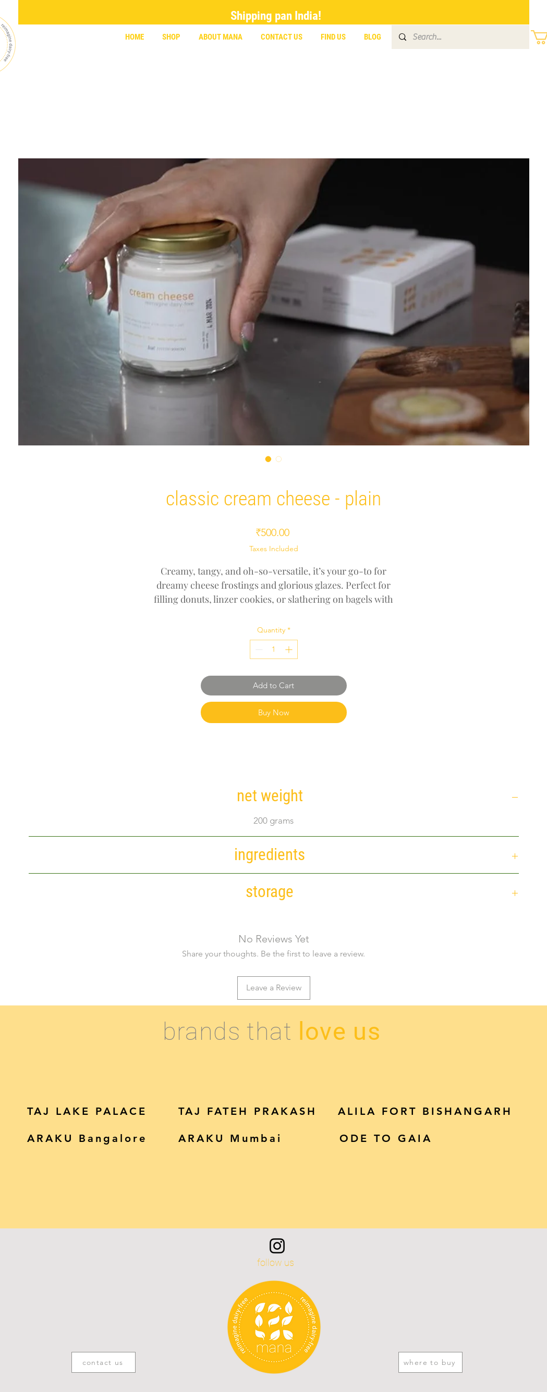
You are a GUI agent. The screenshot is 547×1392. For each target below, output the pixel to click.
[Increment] (289, 649)
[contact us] (103, 1362)
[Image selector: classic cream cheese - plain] (268, 459)
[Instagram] (277, 1246)
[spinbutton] (273, 649)
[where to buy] (430, 1362)
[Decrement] (257, 649)
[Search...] (459, 37)
